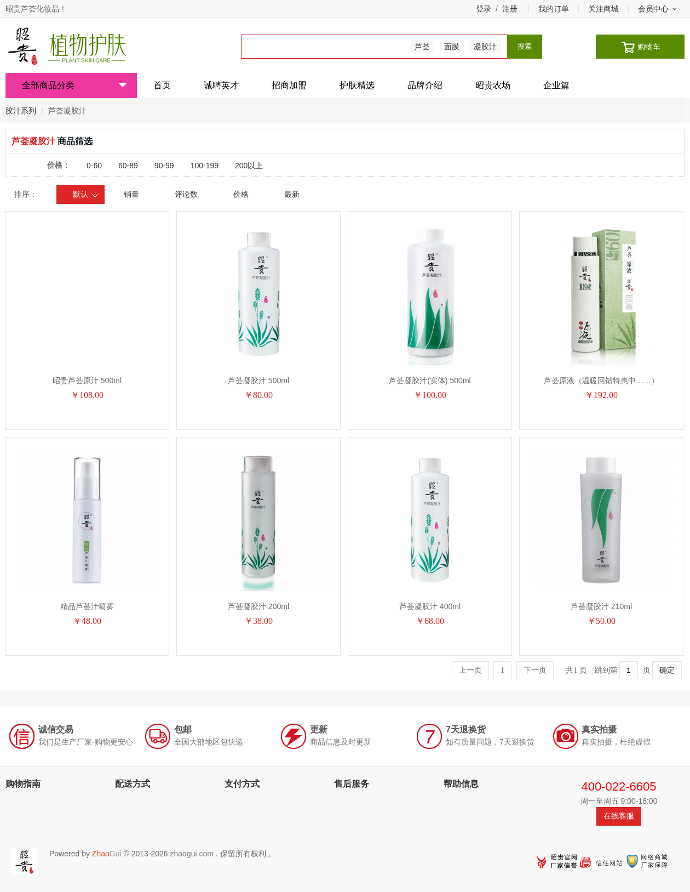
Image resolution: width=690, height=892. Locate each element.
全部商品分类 (74, 85)
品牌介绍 (424, 85)
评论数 (186, 194)
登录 (483, 8)
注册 (510, 8)
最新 (292, 194)
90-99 (164, 165)
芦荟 (422, 46)
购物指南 (23, 783)
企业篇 (556, 85)
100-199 (205, 165)
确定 (667, 670)
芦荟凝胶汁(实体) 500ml (429, 380)
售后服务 (351, 783)
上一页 (470, 670)
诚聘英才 (221, 85)
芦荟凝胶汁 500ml (258, 380)
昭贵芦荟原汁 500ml (87, 380)
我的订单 (553, 8)
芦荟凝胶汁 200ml (258, 606)
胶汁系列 (20, 110)
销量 (131, 194)
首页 (162, 85)
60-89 (128, 165)
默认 (86, 194)
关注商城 (603, 8)
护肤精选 (357, 85)
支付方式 (242, 783)
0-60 (94, 165)
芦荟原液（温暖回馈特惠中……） (601, 380)
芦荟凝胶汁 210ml (601, 606)
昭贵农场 (492, 85)
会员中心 (657, 8)
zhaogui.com (191, 853)
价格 (241, 194)
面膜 (451, 46)
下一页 (535, 670)
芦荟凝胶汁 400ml (430, 606)
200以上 (249, 165)
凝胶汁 (485, 46)
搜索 (525, 46)
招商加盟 (289, 85)
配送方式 (132, 783)
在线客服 (618, 815)
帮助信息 (461, 783)
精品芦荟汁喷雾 (87, 606)
